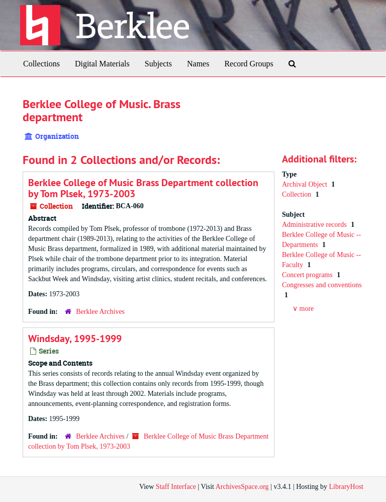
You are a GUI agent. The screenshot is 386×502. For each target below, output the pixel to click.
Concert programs (308, 275)
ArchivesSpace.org (242, 486)
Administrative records (315, 224)
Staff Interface (176, 486)
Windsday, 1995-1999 (75, 338)
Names (198, 63)
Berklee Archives (100, 311)
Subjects (158, 63)
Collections (41, 63)
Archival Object (305, 184)
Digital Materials (102, 63)
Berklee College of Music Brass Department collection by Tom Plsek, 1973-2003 (143, 188)
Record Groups (248, 63)
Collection (297, 194)
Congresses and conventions (322, 285)
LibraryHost (346, 486)
